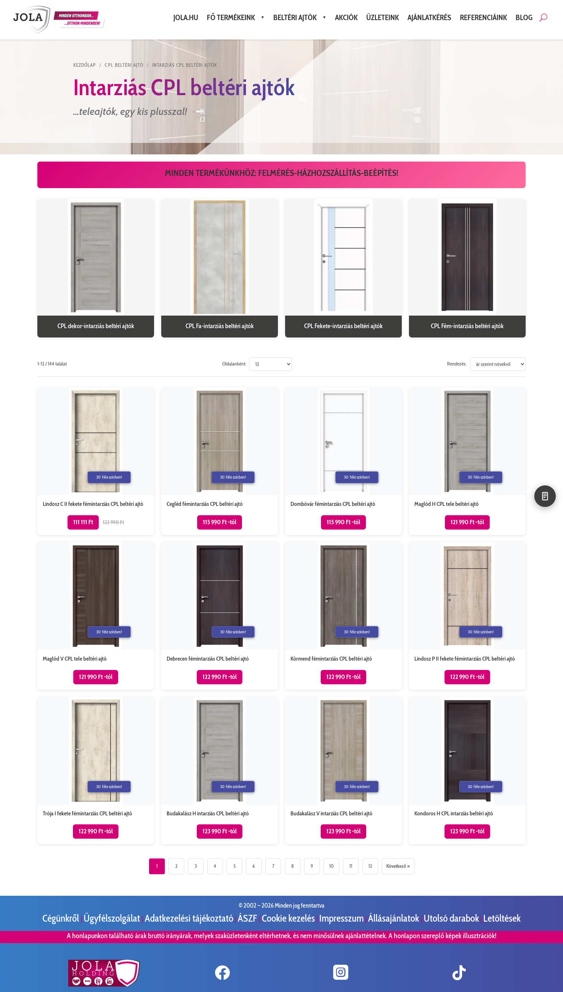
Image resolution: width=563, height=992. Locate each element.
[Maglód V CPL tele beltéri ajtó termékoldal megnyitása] (95, 616)
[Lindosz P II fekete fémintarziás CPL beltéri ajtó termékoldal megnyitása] (467, 616)
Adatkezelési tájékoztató (189, 918)
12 (370, 866)
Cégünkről (61, 918)
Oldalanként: (234, 363)
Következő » (398, 866)
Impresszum (341, 918)
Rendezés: (456, 363)
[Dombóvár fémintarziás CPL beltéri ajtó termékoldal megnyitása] (343, 461)
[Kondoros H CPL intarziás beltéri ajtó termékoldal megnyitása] (467, 770)
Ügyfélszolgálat (113, 918)
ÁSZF (248, 918)
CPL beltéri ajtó (124, 65)
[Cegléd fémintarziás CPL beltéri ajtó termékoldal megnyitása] (219, 461)
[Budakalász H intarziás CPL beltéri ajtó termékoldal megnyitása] (219, 770)
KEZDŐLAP (84, 65)
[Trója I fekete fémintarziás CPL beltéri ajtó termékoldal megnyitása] (95, 770)
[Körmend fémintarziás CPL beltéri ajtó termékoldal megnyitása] (343, 616)
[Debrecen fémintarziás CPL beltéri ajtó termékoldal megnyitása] (219, 616)
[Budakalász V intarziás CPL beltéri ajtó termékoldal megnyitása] (343, 770)
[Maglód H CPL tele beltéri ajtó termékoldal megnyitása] (467, 461)
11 (350, 866)
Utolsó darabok (451, 918)
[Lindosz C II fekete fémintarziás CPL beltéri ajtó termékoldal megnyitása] (95, 461)
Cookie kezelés (288, 918)
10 (331, 866)
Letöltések (502, 918)
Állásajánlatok (394, 918)
